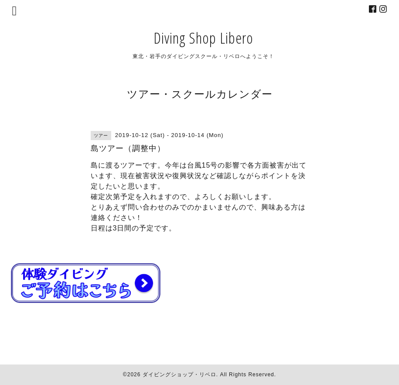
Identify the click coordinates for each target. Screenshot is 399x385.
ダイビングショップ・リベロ (179, 374)
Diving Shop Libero (203, 38)
